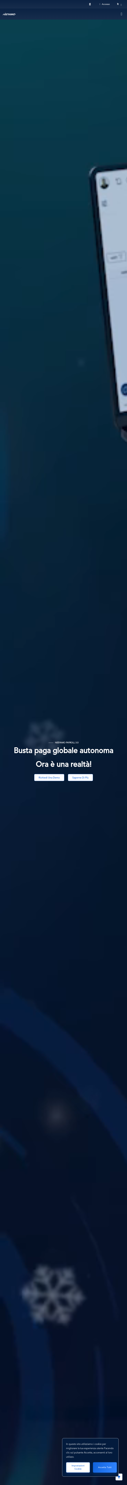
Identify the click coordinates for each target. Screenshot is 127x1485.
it (118, 4)
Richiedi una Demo (49, 778)
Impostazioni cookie (78, 1467)
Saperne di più (80, 778)
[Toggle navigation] (122, 14)
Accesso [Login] (105, 4)
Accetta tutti (105, 1467)
